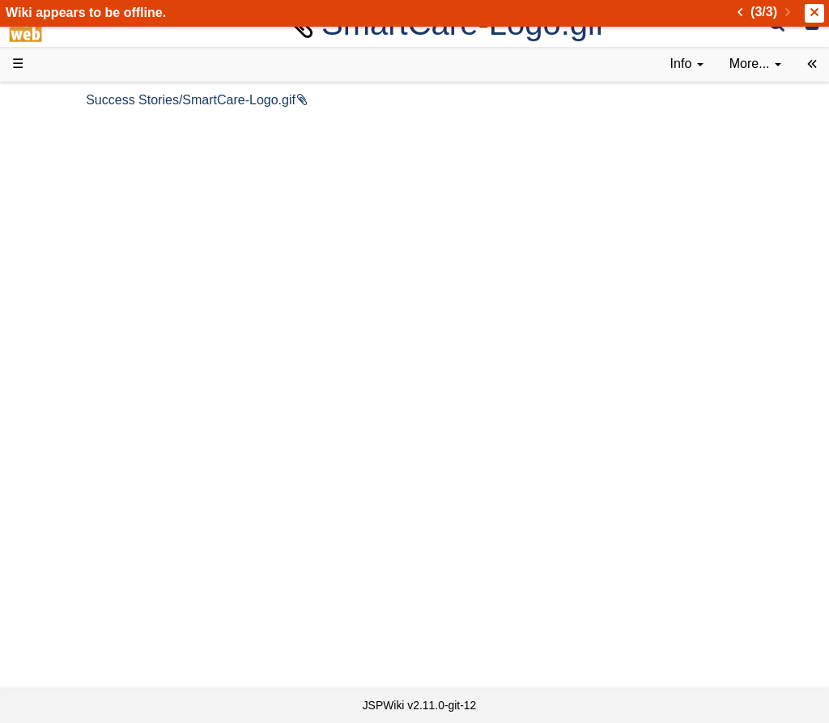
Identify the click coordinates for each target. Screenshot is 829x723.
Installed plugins (91, 623)
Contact (67, 642)
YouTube (70, 532)
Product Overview (96, 127)
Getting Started (88, 366)
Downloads (76, 146)
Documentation (88, 274)
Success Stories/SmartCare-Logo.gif (294, 100)
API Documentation (100, 422)
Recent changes (91, 604)
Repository (75, 458)
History (65, 182)
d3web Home (52, 100)
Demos (65, 311)
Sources (68, 439)
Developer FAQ (89, 403)
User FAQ (73, 292)
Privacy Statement (97, 660)
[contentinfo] (687, 64)
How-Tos (70, 384)
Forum (63, 513)
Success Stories (91, 164)
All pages (71, 586)
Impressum (132, 642)
